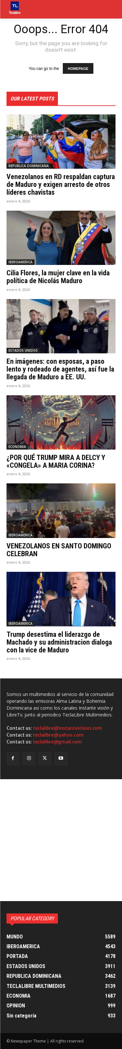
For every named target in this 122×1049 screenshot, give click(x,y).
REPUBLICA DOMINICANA (28, 166)
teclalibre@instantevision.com (67, 728)
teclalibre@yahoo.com (58, 735)
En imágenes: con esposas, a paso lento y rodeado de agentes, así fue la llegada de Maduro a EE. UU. (60, 369)
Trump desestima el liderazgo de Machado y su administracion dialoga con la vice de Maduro (59, 642)
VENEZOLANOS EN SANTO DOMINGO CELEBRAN (59, 550)
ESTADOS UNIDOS (23, 350)
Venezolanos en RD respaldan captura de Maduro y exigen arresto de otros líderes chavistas (61, 184)
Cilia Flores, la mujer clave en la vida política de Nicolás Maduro (58, 277)
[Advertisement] (61, 840)
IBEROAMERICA (20, 262)
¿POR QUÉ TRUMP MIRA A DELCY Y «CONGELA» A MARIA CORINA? (56, 461)
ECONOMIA (17, 446)
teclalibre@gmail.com (57, 742)
